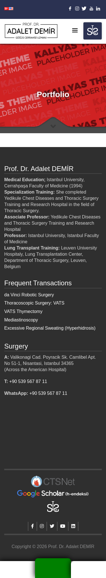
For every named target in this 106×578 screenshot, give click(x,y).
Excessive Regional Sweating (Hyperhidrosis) (50, 328)
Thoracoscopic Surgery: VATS (34, 303)
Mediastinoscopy (21, 320)
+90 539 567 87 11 (28, 381)
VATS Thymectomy (23, 311)
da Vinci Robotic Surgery (29, 294)
